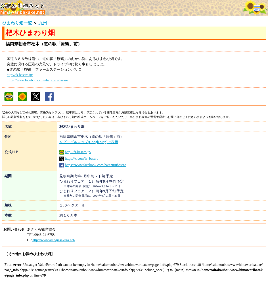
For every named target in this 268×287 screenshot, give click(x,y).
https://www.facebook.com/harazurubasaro (37, 80)
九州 (42, 23)
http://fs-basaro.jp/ (20, 75)
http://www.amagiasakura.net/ (53, 240)
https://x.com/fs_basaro (78, 158)
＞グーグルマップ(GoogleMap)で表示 (88, 142)
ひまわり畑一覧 (17, 23)
